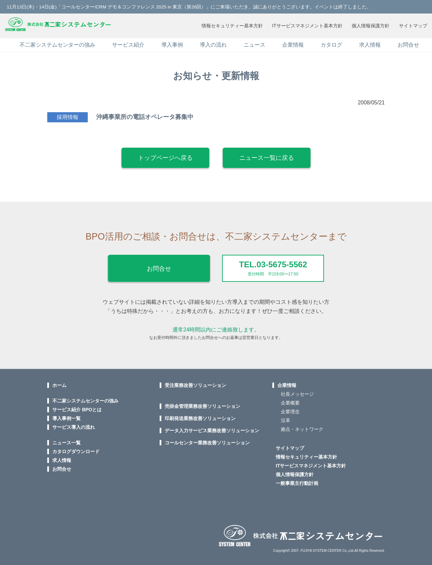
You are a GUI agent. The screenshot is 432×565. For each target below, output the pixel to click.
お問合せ (408, 43)
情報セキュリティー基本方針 (229, 25)
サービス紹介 (128, 43)
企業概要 (290, 401)
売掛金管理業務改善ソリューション (202, 404)
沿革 (285, 418)
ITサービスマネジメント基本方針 (305, 25)
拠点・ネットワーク (302, 427)
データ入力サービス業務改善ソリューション (212, 429)
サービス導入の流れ (73, 425)
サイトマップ (413, 25)
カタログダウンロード (76, 449)
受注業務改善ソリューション (195, 383)
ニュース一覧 (66, 441)
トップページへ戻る (165, 156)
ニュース (254, 43)
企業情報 (293, 43)
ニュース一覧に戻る (266, 156)
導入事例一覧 (66, 416)
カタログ (331, 43)
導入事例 (172, 43)
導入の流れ (213, 43)
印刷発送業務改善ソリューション (200, 416)
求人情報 (370, 43)
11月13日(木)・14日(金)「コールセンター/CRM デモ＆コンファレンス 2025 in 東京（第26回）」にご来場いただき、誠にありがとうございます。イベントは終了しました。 (190, 6)
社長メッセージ (297, 392)
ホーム (59, 383)
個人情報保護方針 (369, 25)
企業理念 (290, 410)
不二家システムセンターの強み (57, 43)
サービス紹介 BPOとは (77, 408)
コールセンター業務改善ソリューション (207, 441)
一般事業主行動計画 (297, 481)
